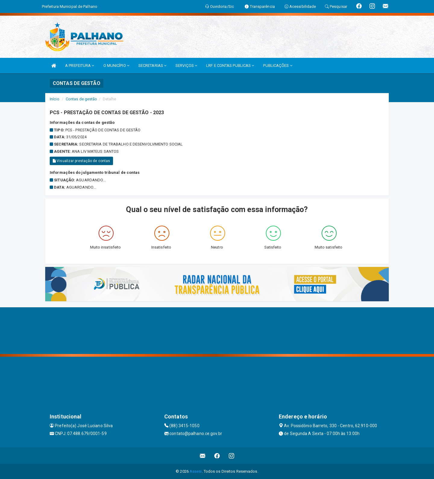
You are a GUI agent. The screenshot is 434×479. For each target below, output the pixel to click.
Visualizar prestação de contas (81, 161)
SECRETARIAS (152, 65)
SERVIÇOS (186, 65)
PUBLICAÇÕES (277, 65)
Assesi (196, 471)
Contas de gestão (81, 99)
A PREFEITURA (79, 65)
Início (54, 99)
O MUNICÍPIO (116, 65)
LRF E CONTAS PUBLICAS (230, 65)
